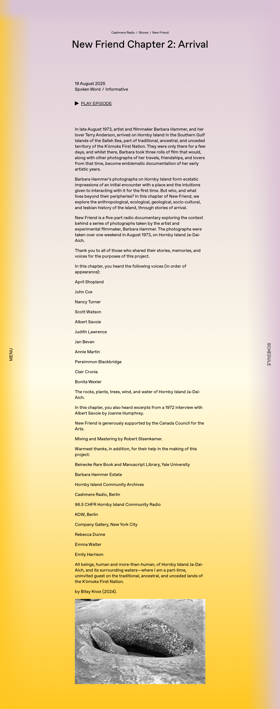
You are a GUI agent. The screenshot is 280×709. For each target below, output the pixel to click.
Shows (143, 33)
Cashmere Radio (123, 33)
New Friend (160, 33)
